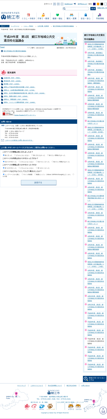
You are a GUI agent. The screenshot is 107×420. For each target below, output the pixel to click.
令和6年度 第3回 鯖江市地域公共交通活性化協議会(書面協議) (96, 98)
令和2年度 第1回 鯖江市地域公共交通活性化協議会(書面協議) (96, 290)
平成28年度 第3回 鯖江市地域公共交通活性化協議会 (96, 349)
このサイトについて (36, 385)
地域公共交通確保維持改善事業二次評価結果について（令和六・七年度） (96, 46)
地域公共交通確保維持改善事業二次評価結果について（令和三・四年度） (96, 172)
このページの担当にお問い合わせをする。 (19, 140)
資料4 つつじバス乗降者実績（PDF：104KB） (20, 102)
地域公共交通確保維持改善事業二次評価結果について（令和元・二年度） (96, 264)
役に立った (8, 155)
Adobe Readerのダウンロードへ (19, 115)
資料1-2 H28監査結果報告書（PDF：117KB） (19, 90)
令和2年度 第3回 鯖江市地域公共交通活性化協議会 (96, 273)
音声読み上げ (82, 4)
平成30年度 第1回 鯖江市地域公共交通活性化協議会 (96, 324)
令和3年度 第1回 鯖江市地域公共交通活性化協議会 (96, 255)
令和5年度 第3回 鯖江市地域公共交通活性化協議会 (96, 138)
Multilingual (69, 4)
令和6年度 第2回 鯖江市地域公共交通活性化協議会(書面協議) (96, 106)
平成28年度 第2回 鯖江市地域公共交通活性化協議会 (96, 358)
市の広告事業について (55, 385)
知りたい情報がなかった (57, 155)
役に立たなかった (39, 155)
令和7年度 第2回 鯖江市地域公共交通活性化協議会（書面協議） (96, 80)
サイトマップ (21, 385)
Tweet (2, 47)
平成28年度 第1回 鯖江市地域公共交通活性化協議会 (96, 367)
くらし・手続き (28, 26)
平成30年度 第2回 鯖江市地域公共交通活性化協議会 (96, 315)
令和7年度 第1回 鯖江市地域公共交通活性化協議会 (96, 89)
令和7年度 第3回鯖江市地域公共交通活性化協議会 (96, 72)
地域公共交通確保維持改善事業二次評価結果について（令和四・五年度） (96, 130)
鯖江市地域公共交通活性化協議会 (63, 26)
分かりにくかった (44, 162)
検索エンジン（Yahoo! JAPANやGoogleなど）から (53, 174)
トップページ (15, 26)
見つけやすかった (11, 168)
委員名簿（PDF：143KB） (13, 81)
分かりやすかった (11, 162)
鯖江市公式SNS (71, 385)
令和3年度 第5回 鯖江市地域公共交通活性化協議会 (96, 215)
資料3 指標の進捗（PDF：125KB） (16, 96)
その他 (4, 176)
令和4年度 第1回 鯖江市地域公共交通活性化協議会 (96, 189)
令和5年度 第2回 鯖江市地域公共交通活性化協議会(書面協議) (96, 147)
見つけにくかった (44, 168)
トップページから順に (12, 174)
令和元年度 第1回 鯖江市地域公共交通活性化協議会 (96, 307)
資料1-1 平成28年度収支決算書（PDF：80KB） (19, 87)
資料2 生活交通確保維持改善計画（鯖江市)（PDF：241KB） (24, 93)
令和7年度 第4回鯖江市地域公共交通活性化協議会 (96, 63)
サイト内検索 (27, 174)
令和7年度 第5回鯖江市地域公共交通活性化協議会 (96, 55)
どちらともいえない (22, 155)
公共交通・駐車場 (43, 26)
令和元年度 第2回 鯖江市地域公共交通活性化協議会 (96, 298)
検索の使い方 (102, 8)
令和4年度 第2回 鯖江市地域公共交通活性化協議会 (96, 181)
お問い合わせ (85, 385)
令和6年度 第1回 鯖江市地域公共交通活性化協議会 (96, 115)
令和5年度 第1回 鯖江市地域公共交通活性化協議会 (96, 155)
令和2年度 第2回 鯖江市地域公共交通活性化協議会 (96, 281)
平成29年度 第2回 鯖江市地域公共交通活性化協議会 (96, 332)
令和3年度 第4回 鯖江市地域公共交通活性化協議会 (96, 230)
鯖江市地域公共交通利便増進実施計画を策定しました (96, 198)
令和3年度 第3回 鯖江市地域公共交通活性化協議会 (96, 238)
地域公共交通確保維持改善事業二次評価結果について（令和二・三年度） (96, 207)
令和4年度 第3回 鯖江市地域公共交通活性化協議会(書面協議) (96, 164)
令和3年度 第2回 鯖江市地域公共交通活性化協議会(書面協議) (96, 247)
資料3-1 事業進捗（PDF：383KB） (16, 99)
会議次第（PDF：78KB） (12, 78)
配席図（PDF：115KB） (12, 84)
